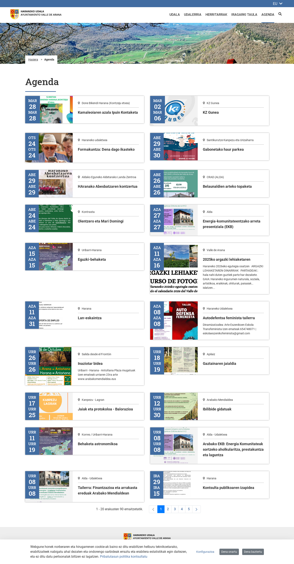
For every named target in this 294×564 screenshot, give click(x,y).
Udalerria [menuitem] (192, 15)
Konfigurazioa (205, 551)
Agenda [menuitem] (267, 15)
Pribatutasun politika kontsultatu (123, 556)
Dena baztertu (253, 551)
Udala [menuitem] (174, 15)
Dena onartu (229, 551)
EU (278, 3)
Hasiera (33, 59)
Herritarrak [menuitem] (216, 15)
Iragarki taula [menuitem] (244, 15)
